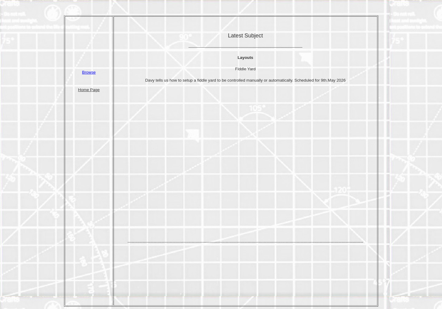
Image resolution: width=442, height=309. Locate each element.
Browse (88, 72)
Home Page (88, 89)
